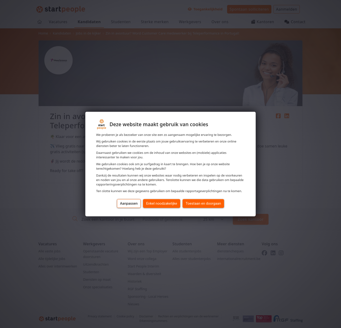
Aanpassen (129, 203)
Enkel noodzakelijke (161, 203)
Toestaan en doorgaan (203, 203)
